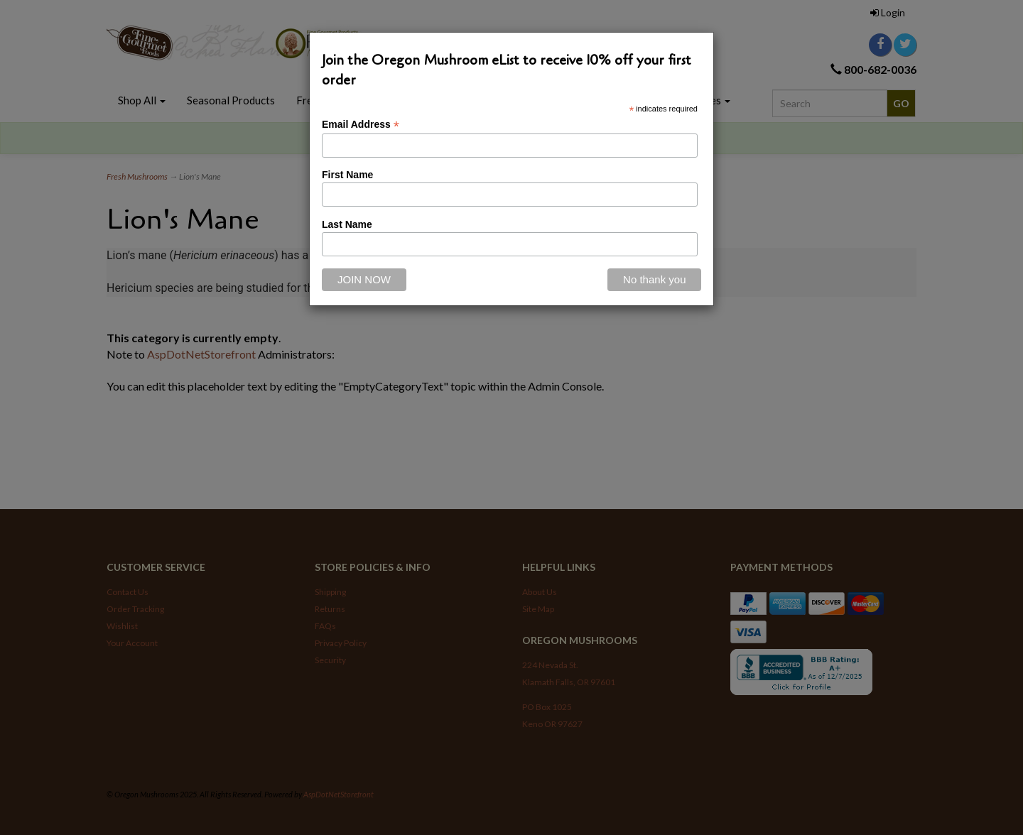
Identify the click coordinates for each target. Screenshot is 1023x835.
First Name (347, 174)
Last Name (347, 224)
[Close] (654, 279)
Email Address (360, 124)
